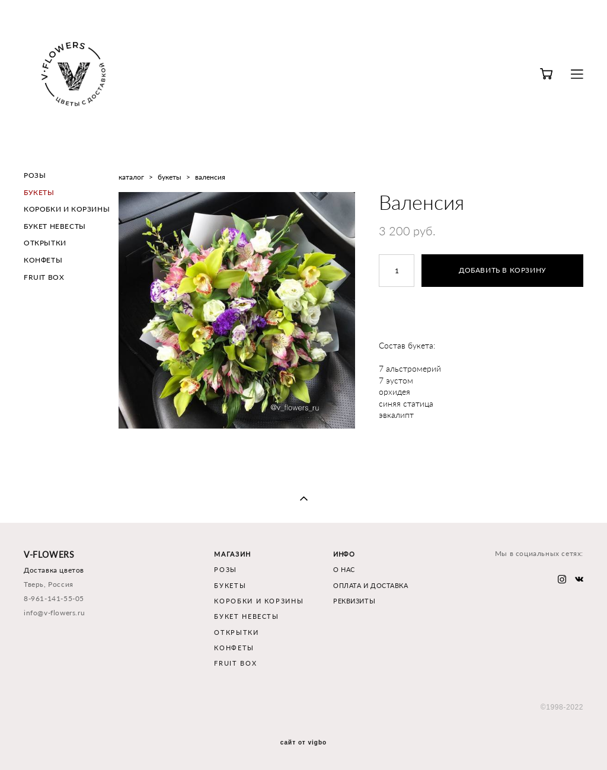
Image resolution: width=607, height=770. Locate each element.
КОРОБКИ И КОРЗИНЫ (67, 209)
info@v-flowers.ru (54, 612)
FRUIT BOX (44, 277)
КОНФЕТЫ (43, 259)
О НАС (344, 569)
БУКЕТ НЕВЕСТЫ (55, 226)
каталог (131, 176)
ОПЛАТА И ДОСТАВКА (370, 585)
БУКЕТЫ (39, 192)
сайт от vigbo (303, 743)
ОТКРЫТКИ (45, 242)
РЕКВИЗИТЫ (354, 601)
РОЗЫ (35, 175)
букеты (169, 176)
